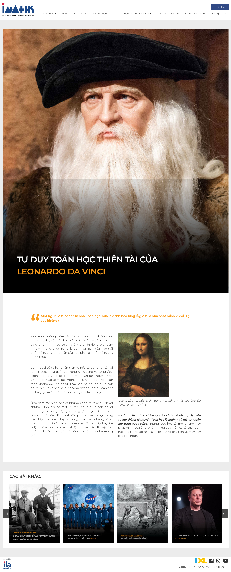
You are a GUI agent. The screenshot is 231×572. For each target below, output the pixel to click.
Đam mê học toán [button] (70, 13)
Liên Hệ (217, 6)
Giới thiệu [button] (45, 13)
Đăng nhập (216, 13)
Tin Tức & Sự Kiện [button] (192, 13)
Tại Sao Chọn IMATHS (101, 13)
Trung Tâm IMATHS (164, 13)
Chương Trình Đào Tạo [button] (133, 13)
